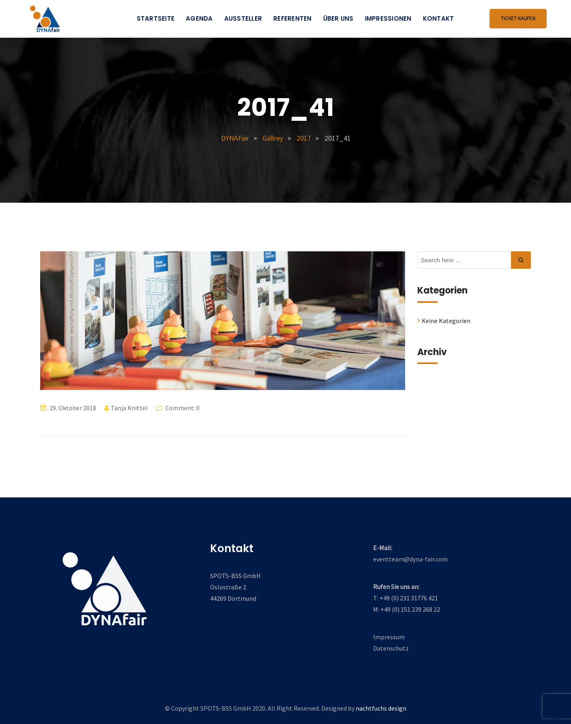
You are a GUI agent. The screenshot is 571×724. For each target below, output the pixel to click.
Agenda (199, 18)
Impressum (389, 637)
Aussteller (243, 18)
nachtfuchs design (381, 708)
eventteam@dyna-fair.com (410, 559)
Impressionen (388, 18)
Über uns (338, 18)
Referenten (292, 18)
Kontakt (438, 18)
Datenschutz (391, 648)
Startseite (156, 18)
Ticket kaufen (518, 18)
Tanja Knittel (129, 408)
